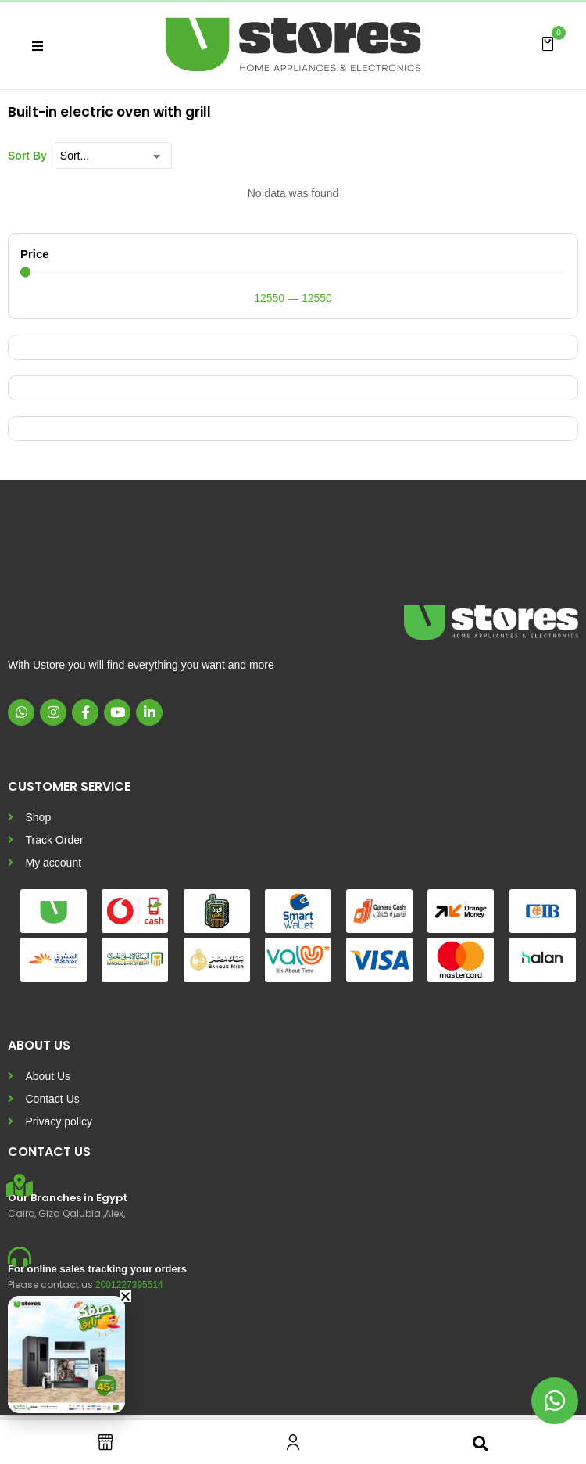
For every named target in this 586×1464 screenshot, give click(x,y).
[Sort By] (113, 155)
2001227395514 (129, 1284)
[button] (548, 43)
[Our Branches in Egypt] (19, 1185)
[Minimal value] (293, 272)
